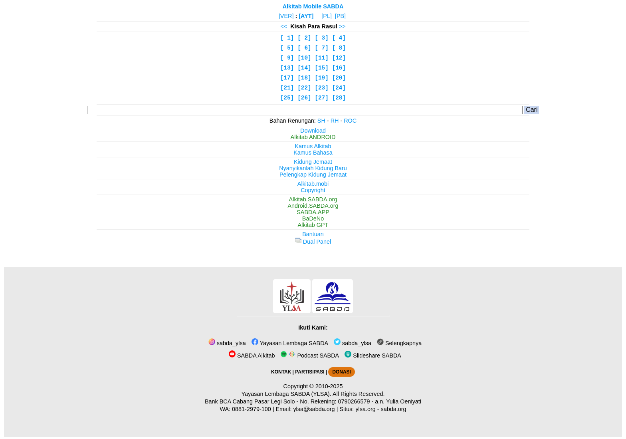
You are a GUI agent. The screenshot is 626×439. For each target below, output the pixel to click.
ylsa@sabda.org (314, 409)
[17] (287, 78)
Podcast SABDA (309, 355)
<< (283, 26)
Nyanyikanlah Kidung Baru (313, 168)
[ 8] (339, 48)
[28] (339, 98)
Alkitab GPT (313, 225)
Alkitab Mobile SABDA (313, 6)
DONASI (341, 372)
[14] (304, 68)
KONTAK (281, 372)
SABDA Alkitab (252, 355)
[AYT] (306, 16)
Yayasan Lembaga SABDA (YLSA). (286, 394)
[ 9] (287, 58)
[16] (339, 68)
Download (313, 130)
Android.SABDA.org (312, 206)
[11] (322, 58)
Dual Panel (313, 241)
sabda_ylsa (227, 343)
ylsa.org (365, 409)
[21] (287, 88)
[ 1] (287, 38)
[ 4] (339, 38)
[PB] (340, 16)
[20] (339, 78)
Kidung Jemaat (313, 162)
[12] (339, 58)
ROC (350, 120)
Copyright (313, 190)
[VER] (286, 16)
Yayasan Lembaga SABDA (290, 343)
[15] (322, 68)
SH (321, 120)
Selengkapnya (399, 343)
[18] (304, 78)
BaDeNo (313, 218)
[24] (339, 88)
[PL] (326, 16)
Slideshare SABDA (373, 355)
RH (335, 120)
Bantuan (313, 234)
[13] (287, 68)
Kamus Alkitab (313, 146)
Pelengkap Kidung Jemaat (313, 174)
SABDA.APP (313, 212)
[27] (322, 98)
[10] (304, 58)
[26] (304, 98)
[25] (287, 98)
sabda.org (393, 409)
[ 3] (322, 38)
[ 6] (304, 48)
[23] (322, 88)
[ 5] (287, 48)
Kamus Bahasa (313, 152)
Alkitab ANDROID (313, 137)
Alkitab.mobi (313, 184)
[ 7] (322, 48)
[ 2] (304, 38)
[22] (304, 88)
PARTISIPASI (309, 372)
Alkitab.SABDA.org (313, 199)
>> (342, 26)
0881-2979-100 (251, 409)
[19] (322, 78)
